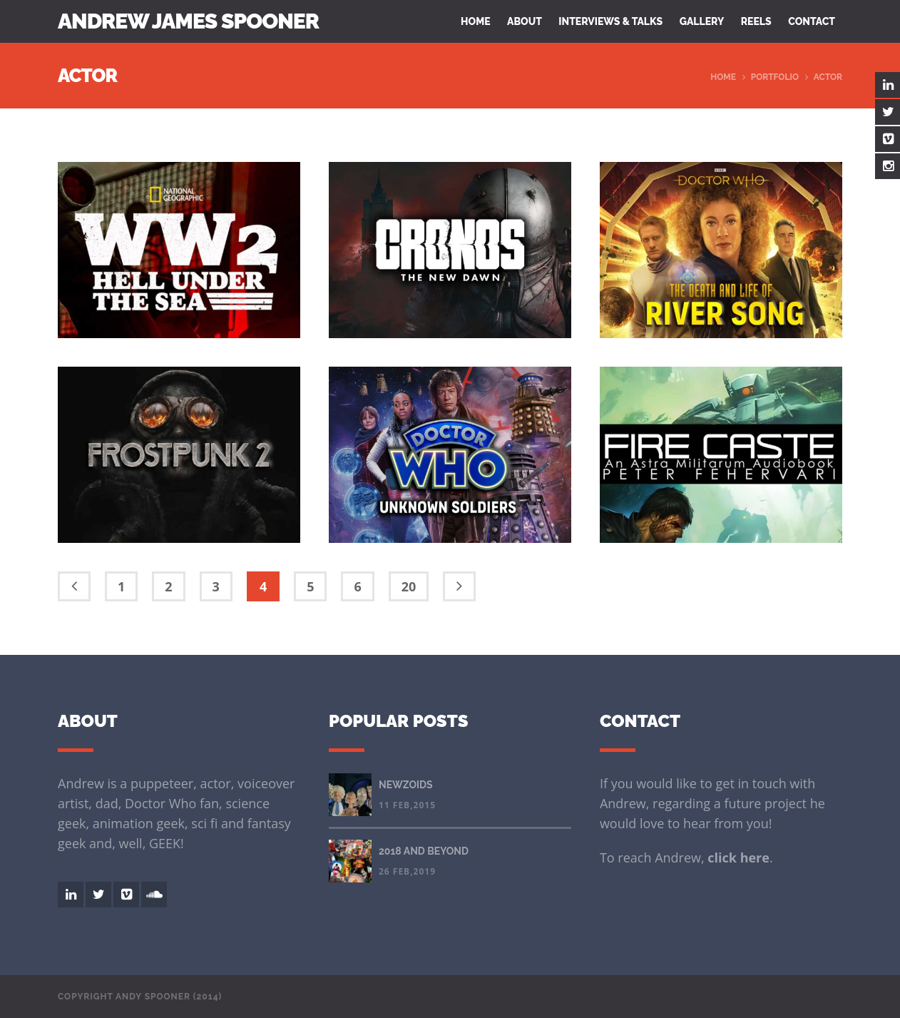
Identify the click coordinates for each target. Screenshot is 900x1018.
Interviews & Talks (610, 21)
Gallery (702, 21)
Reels (756, 21)
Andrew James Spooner (188, 21)
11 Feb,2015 (407, 805)
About (524, 21)
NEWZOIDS (406, 784)
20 (409, 586)
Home (476, 21)
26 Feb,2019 (407, 871)
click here (738, 857)
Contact (811, 21)
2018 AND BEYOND (424, 851)
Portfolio (775, 77)
